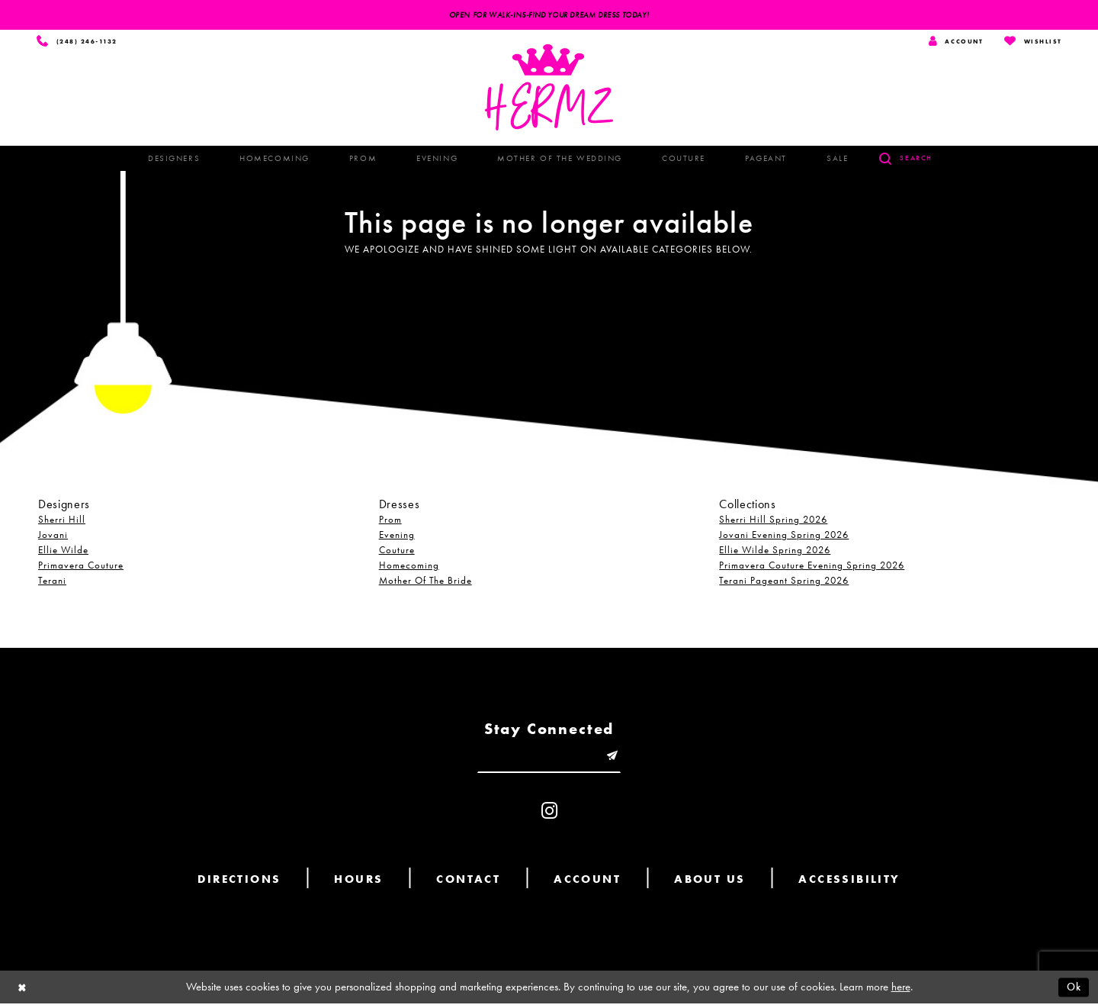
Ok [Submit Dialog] (1072, 991)
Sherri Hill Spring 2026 (773, 520)
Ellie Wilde (63, 551)
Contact (468, 883)
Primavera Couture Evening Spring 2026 (811, 566)
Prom (390, 520)
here (900, 991)
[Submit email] (616, 759)
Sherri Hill (61, 520)
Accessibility (849, 883)
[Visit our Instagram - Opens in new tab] (549, 815)
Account (587, 883)
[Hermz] (549, 89)
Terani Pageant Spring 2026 (784, 581)
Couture (397, 551)
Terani (52, 581)
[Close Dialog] (23, 991)
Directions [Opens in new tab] (239, 883)
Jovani (53, 536)
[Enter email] (549, 759)
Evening (397, 536)
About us (709, 883)
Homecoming (409, 566)
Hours (358, 883)
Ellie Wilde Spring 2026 (774, 551)
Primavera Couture (81, 566)
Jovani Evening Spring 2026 (784, 536)
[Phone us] (79, 43)
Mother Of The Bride (425, 581)
